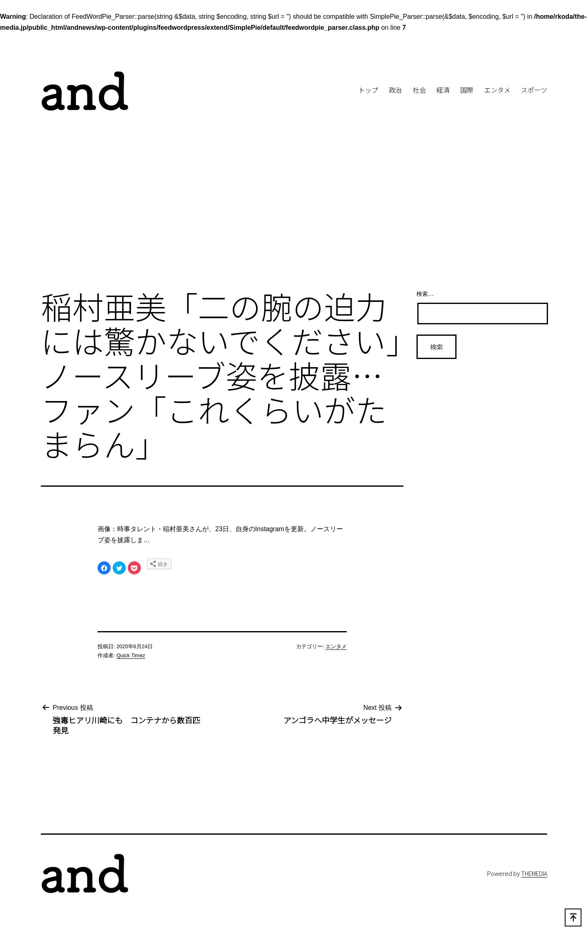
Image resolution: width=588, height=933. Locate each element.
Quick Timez (130, 655)
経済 (443, 90)
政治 (395, 90)
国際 (466, 90)
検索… (425, 293)
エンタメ (497, 90)
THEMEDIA (534, 873)
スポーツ (534, 90)
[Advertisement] (294, 215)
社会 (419, 90)
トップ (368, 90)
